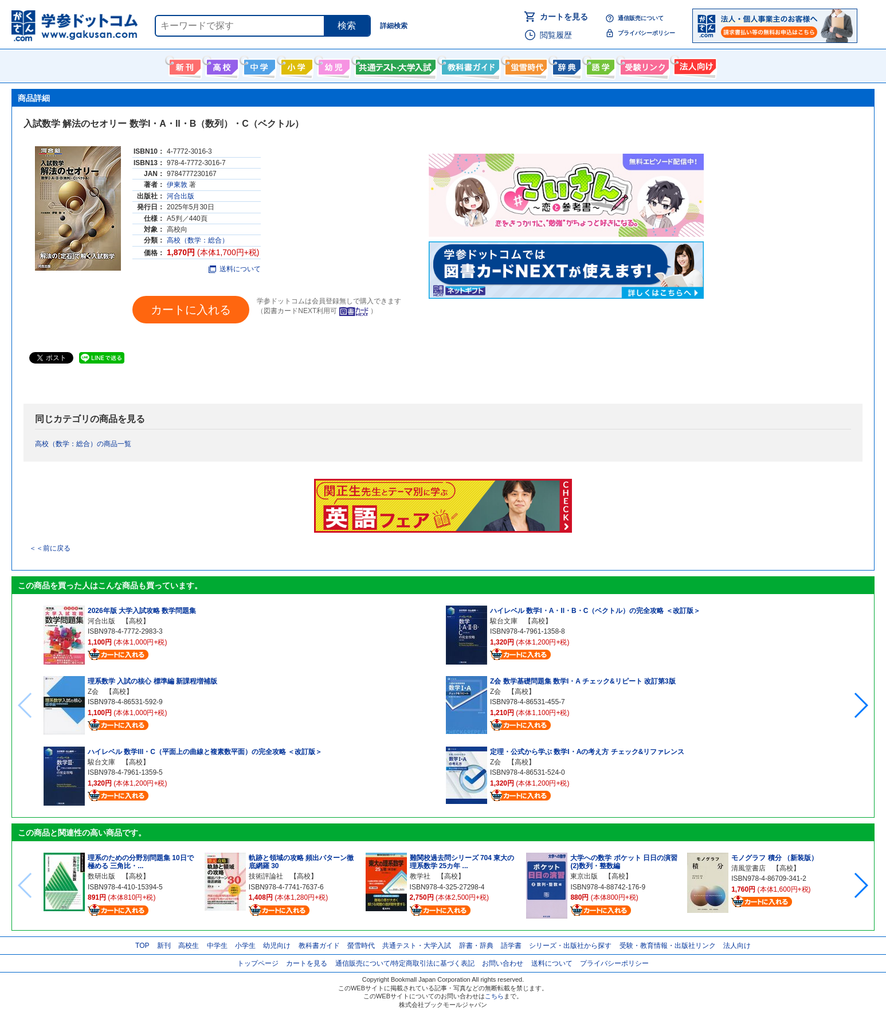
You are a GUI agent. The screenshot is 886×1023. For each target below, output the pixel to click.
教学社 (420, 876)
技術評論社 (266, 876)
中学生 (217, 946)
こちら (494, 996)
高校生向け (221, 64)
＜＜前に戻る (49, 548)
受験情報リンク (643, 64)
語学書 (599, 64)
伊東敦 (177, 185)
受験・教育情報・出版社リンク (668, 946)
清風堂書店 (748, 868)
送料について (235, 269)
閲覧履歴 (556, 35)
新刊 (164, 946)
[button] (860, 705)
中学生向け (258, 64)
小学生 (245, 946)
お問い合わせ (502, 963)
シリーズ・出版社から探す (570, 946)
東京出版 (584, 876)
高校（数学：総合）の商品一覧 (83, 444)
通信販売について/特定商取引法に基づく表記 (405, 963)
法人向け (694, 64)
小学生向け (295, 64)
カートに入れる (191, 309)
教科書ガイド (469, 64)
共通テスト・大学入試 (394, 64)
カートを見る (564, 16)
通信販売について (641, 18)
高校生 (188, 946)
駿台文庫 (101, 762)
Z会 (93, 692)
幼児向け (332, 64)
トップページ (258, 963)
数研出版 (101, 876)
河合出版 (180, 196)
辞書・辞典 (476, 946)
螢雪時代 (524, 64)
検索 (347, 25)
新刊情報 (183, 64)
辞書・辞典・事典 (565, 64)
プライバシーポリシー (646, 33)
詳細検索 (393, 26)
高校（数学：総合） (198, 240)
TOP (142, 946)
